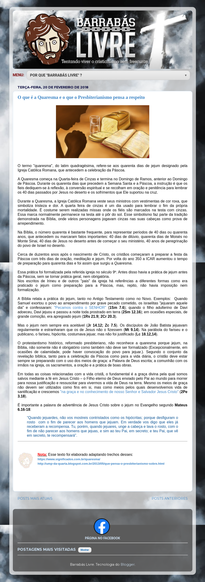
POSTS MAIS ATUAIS (34, 498)
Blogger (128, 564)
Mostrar (85, 550)
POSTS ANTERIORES (170, 498)
